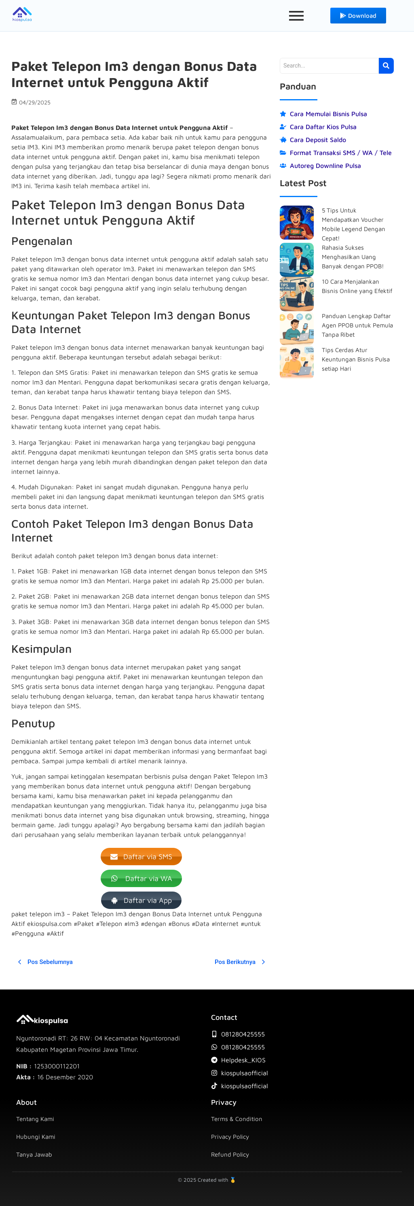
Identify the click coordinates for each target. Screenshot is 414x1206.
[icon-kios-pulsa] (22, 14)
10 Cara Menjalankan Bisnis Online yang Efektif (357, 286)
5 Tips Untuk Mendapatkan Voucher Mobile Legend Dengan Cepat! (353, 224)
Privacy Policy (230, 1136)
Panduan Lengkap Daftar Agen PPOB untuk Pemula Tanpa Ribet (357, 325)
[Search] (329, 66)
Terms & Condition (236, 1118)
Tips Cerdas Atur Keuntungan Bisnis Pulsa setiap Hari (356, 359)
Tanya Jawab (34, 1154)
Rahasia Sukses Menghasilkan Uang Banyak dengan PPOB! (353, 257)
